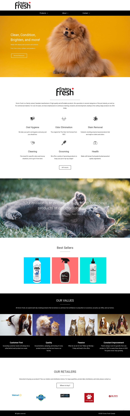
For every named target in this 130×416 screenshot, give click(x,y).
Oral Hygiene (32, 127)
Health (95, 151)
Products (44, 13)
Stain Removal (95, 127)
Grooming (64, 151)
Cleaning (32, 151)
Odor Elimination (63, 127)
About (65, 13)
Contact (86, 13)
